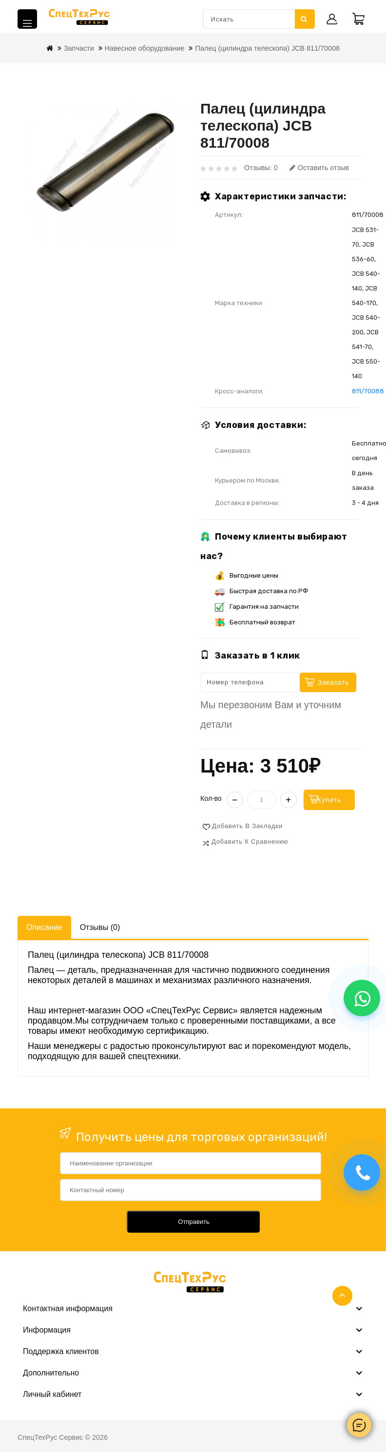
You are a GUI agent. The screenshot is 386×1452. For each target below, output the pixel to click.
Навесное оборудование (145, 48)
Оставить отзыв (319, 168)
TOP (342, 1296)
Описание (44, 927)
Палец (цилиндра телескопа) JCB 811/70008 (267, 48)
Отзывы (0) (100, 927)
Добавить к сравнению (250, 841)
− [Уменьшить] (235, 799)
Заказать (333, 682)
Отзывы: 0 (261, 168)
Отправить (193, 1221)
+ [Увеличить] (288, 799)
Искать (303, 19)
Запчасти (79, 48)
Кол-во (211, 798)
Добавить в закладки (247, 825)
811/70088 (368, 391)
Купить (340, 799)
